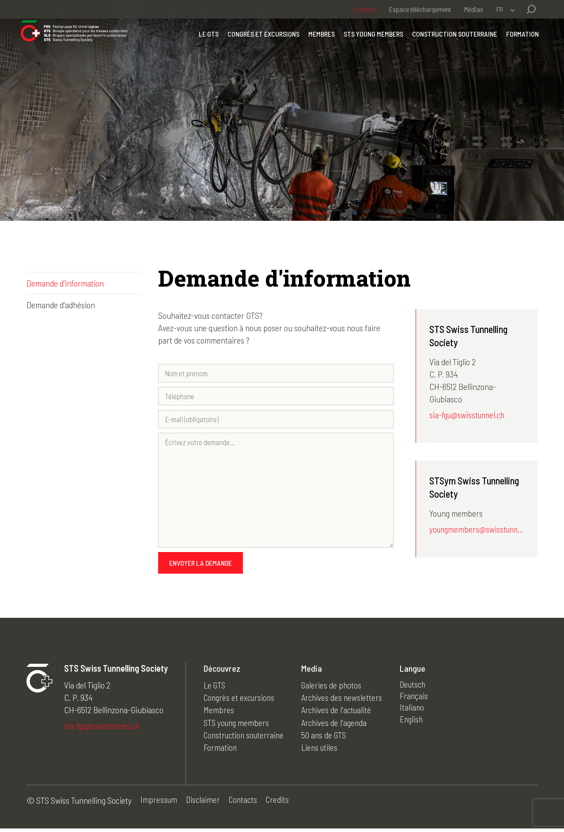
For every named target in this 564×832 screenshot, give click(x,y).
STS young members (367, 46)
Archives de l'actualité (342, 712)
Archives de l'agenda (339, 724)
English (418, 724)
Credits (281, 803)
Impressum (159, 803)
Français (420, 700)
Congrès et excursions (258, 46)
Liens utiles (325, 749)
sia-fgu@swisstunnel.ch (468, 415)
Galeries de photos (336, 687)
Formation (516, 46)
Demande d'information (65, 283)
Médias (473, 9)
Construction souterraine (449, 46)
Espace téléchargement (420, 9)
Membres (316, 46)
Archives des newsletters (347, 700)
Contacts (364, 9)
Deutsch (420, 687)
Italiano (418, 712)
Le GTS (203, 46)
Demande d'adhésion (60, 304)
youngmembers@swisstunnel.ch (476, 531)
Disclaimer (204, 803)
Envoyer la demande (200, 565)
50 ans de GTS (329, 737)
